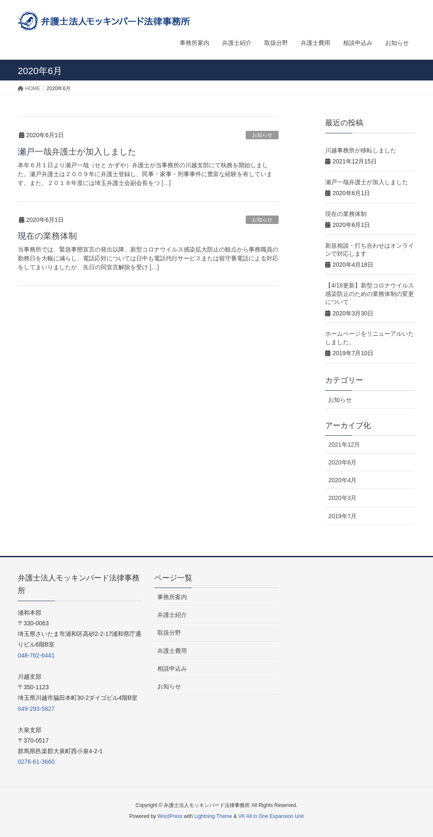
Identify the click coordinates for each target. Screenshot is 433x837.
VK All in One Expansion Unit (271, 816)
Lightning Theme (213, 816)
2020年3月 (342, 497)
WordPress (169, 816)
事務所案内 (172, 597)
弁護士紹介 (172, 614)
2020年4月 (342, 480)
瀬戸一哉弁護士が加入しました (77, 151)
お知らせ (262, 135)
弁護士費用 (172, 650)
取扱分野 (169, 632)
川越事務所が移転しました (360, 150)
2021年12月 (344, 444)
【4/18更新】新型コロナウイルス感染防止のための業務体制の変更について (369, 293)
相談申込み (172, 668)
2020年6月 (342, 462)
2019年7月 (342, 516)
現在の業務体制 (47, 235)
